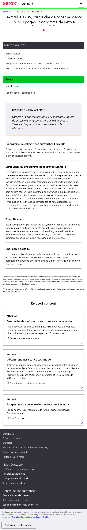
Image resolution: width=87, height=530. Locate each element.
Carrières (7, 442)
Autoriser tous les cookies (19, 525)
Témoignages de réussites (16, 500)
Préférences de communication (19, 469)
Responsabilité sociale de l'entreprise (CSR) (25, 447)
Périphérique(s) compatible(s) (21, 92)
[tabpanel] (43, 185)
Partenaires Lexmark (13, 456)
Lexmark (8, 433)
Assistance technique (14, 473)
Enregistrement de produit (16, 478)
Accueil (36, 3)
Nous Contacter (13, 464)
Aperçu (9, 79)
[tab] (43, 79)
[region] (43, 519)
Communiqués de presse (15, 495)
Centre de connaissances (19, 491)
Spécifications (13, 86)
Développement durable (15, 452)
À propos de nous (12, 438)
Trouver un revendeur (14, 483)
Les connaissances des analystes (20, 504)
